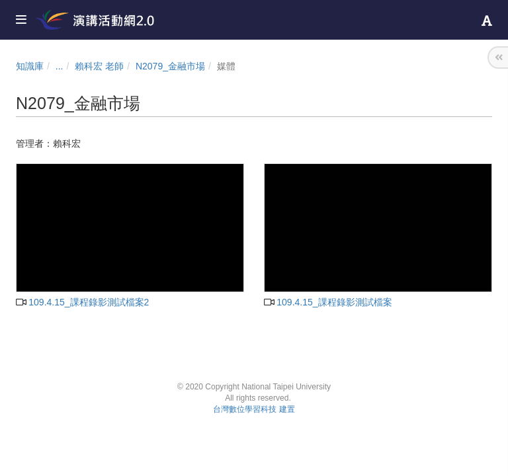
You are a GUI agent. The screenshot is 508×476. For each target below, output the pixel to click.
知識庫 (30, 66)
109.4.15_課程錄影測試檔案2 (82, 302)
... (60, 66)
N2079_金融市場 (170, 66)
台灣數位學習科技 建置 (253, 409)
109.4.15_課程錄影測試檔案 (328, 302)
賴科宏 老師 (99, 66)
